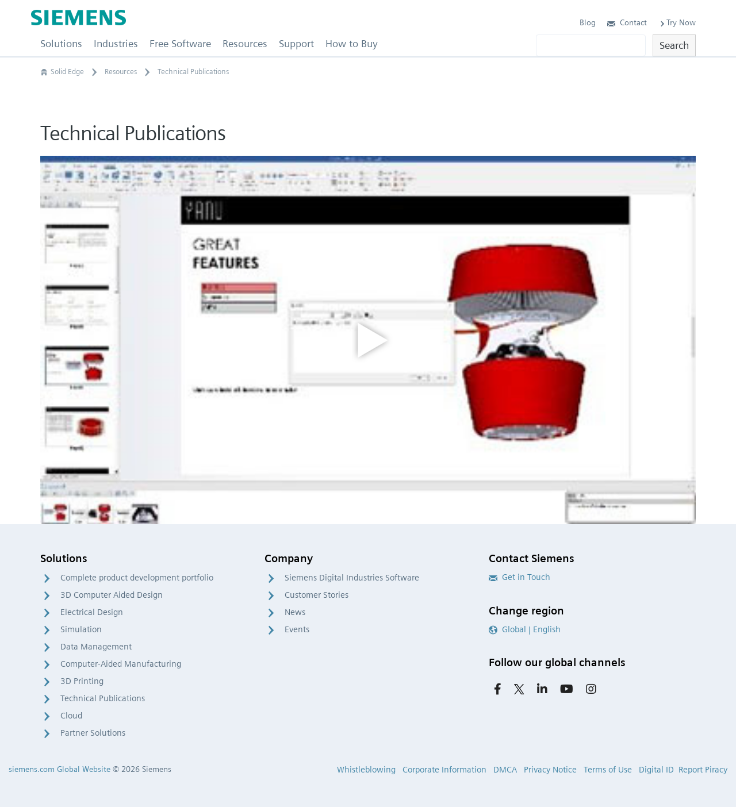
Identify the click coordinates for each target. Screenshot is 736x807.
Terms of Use (608, 769)
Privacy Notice (550, 769)
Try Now (677, 22)
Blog (588, 22)
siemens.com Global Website (59, 769)
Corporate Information (444, 769)
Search (674, 45)
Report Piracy (702, 769)
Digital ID (656, 769)
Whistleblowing (366, 769)
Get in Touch (519, 577)
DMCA (505, 769)
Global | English (525, 629)
